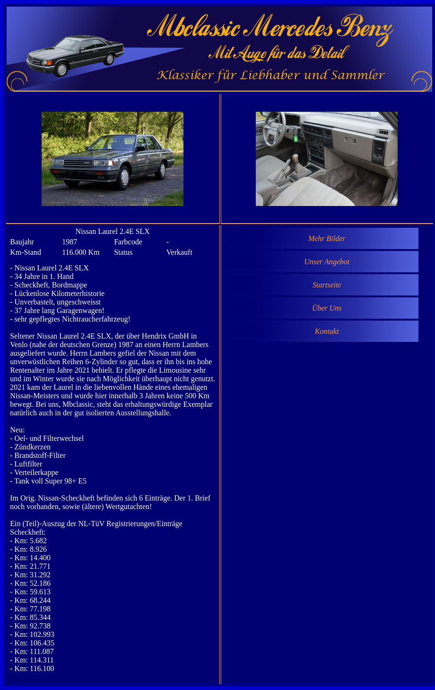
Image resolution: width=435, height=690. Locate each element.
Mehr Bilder (327, 238)
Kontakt (327, 331)
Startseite (327, 285)
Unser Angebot (326, 262)
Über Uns (327, 308)
